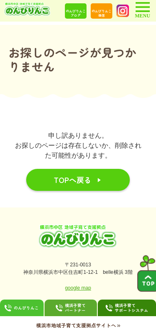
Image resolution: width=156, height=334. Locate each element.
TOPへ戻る (73, 179)
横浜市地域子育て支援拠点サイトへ (78, 325)
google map (78, 288)
